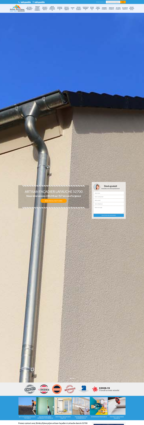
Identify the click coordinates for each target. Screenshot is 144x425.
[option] (72, 212)
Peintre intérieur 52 (98, 8)
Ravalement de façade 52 (104, 8)
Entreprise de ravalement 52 (86, 8)
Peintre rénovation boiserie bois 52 (52, 8)
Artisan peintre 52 (92, 8)
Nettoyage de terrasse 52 (125, 8)
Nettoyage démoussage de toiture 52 (29, 8)
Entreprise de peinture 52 (59, 8)
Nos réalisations (53, 201)
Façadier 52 (72, 8)
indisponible (24, 2)
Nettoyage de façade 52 (118, 8)
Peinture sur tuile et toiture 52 (78, 8)
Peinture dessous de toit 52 (131, 8)
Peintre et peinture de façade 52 (66, 8)
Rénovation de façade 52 (111, 8)
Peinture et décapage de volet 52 (44, 8)
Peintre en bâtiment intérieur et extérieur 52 (37, 8)
